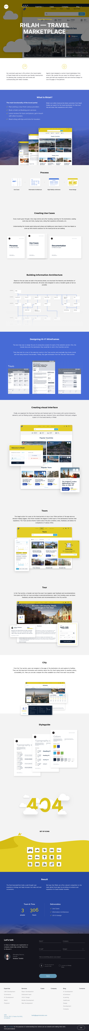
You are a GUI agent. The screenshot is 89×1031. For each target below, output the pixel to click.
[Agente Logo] (6, 7)
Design (65, 1003)
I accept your (66, 966)
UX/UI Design (26, 997)
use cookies (9, 1026)
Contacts (82, 988)
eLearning (66, 997)
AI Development (68, 991)
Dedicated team (26, 994)
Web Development (27, 1003)
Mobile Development (28, 1000)
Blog (77, 7)
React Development (28, 991)
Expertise (38, 7)
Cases (52, 7)
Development (67, 1006)
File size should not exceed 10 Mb (49, 965)
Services (24, 7)
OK (81, 1027)
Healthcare (66, 1000)
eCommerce (66, 994)
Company (65, 7)
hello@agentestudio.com (39, 1015)
